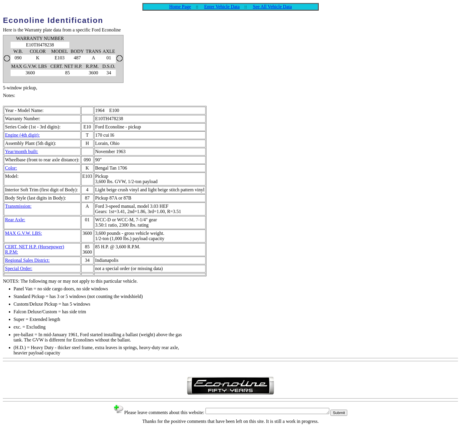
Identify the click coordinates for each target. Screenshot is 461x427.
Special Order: (18, 268)
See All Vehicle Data (272, 6)
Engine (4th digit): (22, 135)
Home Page (180, 6)
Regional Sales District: (27, 260)
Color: (11, 167)
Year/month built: (21, 151)
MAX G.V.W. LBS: (23, 233)
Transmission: (18, 206)
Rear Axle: (15, 219)
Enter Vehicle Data (222, 6)
